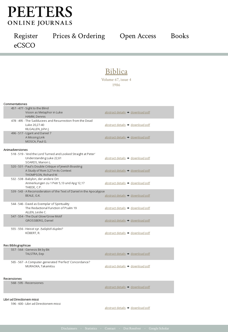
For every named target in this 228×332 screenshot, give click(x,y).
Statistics (91, 328)
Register (26, 36)
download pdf (140, 112)
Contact (110, 328)
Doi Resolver (132, 328)
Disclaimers (69, 328)
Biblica (116, 71)
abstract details (115, 112)
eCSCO (24, 45)
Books (180, 36)
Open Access (138, 36)
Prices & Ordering (79, 36)
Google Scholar (159, 328)
